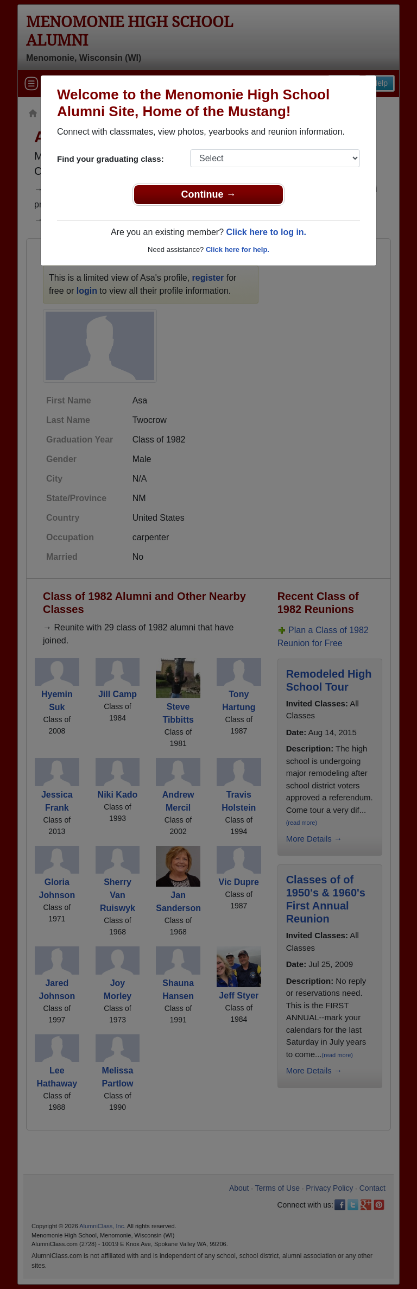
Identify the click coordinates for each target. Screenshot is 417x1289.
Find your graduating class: (110, 158)
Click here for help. (237, 249)
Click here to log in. (266, 232)
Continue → (208, 194)
